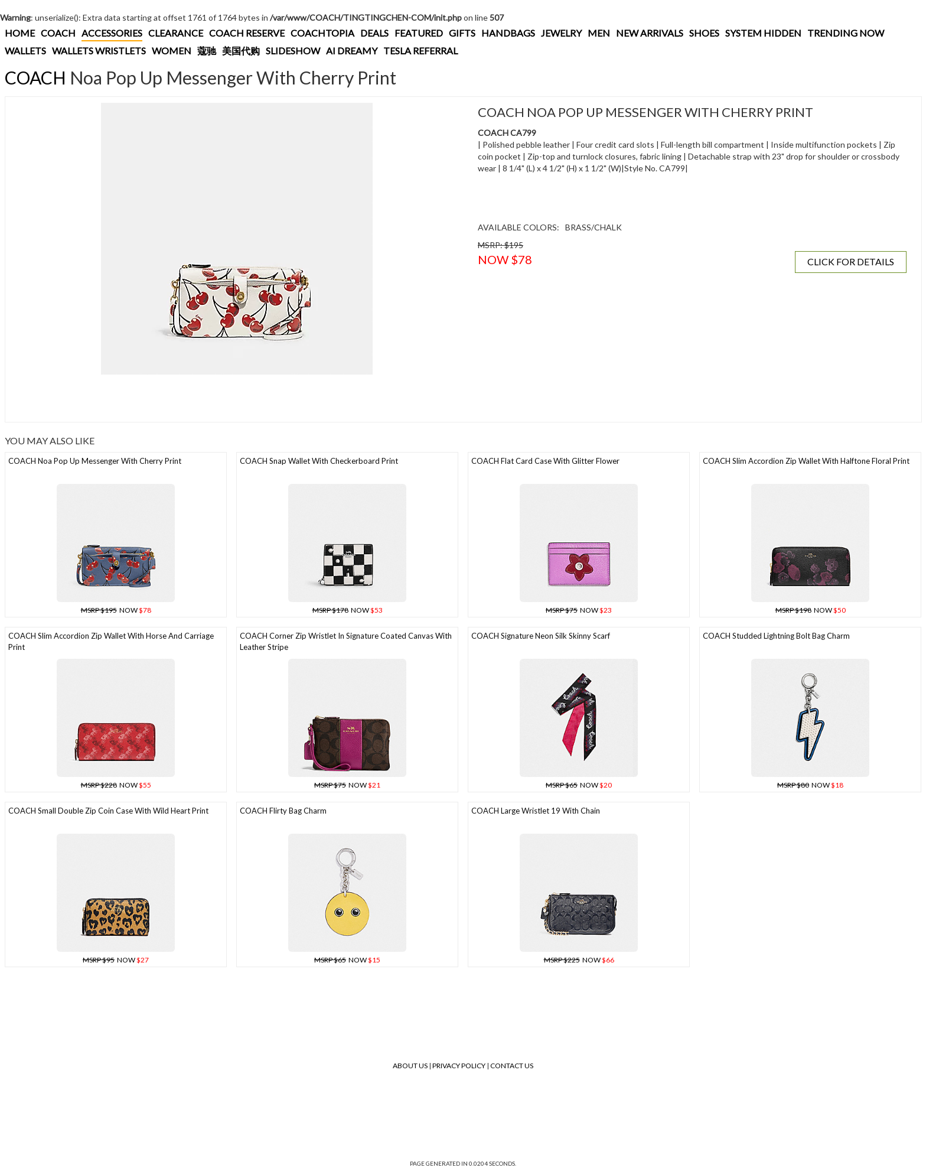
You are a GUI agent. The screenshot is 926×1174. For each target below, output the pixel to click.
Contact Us (511, 1065)
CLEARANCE (175, 32)
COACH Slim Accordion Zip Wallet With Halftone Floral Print (806, 461)
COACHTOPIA (322, 32)
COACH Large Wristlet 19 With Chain (535, 810)
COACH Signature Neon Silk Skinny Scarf (540, 635)
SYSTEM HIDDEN (763, 32)
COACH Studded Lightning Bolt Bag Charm (776, 635)
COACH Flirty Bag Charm (283, 810)
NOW (116, 610)
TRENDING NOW (845, 32)
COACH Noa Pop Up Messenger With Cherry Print (94, 461)
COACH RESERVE (247, 32)
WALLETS (25, 50)
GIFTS (462, 32)
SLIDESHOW (293, 50)
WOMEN (171, 50)
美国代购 (241, 50)
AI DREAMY (351, 50)
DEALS (374, 32)
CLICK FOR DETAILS (850, 261)
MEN (599, 32)
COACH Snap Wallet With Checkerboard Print (319, 461)
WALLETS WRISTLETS (99, 50)
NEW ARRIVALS (649, 32)
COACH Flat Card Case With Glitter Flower (545, 461)
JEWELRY (561, 32)
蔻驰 (206, 50)
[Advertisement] (227, 398)
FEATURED (418, 32)
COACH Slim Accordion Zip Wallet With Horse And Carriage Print (111, 641)
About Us (410, 1065)
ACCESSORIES (111, 32)
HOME (20, 32)
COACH (58, 32)
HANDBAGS (508, 32)
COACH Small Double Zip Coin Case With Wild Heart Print (108, 810)
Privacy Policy (458, 1065)
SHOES (704, 32)
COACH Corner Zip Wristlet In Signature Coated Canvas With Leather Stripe (346, 641)
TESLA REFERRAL (420, 50)
